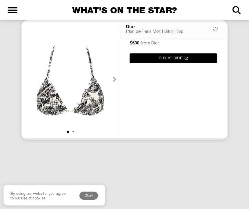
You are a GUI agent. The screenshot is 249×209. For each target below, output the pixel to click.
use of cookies (33, 198)
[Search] (236, 10)
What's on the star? (124, 10)
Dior (130, 27)
